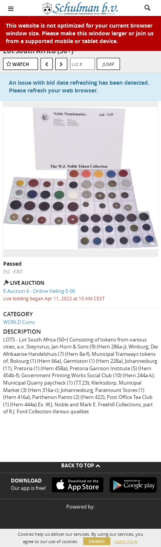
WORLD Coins (19, 322)
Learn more (125, 541)
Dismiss (97, 541)
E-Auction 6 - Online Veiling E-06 (39, 290)
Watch (20, 64)
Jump (108, 64)
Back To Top (80, 465)
